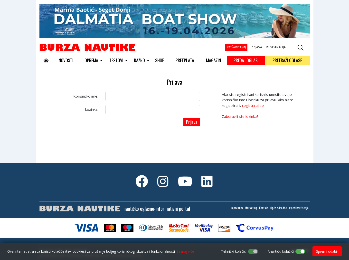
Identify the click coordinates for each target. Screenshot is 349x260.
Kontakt (263, 207)
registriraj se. (253, 105)
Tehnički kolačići (233, 251)
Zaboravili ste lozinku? (240, 116)
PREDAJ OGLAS (246, 60)
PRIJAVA (256, 47)
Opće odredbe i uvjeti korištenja (289, 207)
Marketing (251, 207)
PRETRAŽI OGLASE (287, 60)
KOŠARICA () (236, 47)
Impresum (237, 207)
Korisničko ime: (85, 96)
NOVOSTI (66, 60)
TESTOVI (116, 60)
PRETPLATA (185, 60)
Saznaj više (185, 251)
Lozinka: (91, 109)
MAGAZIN (213, 60)
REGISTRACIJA (276, 47)
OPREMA (91, 60)
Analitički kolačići (281, 251)
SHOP (159, 60)
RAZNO (139, 60)
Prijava (191, 122)
